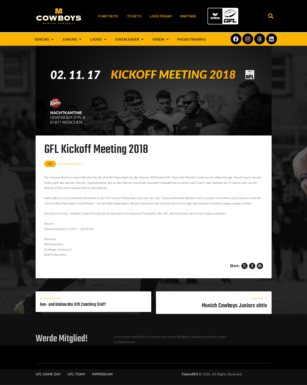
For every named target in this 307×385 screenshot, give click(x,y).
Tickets (134, 16)
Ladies (98, 39)
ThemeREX (189, 374)
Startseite (108, 16)
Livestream (161, 16)
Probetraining (191, 39)
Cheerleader (129, 39)
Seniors (44, 39)
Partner (188, 16)
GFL (50, 164)
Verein (160, 39)
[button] (271, 16)
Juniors (72, 39)
